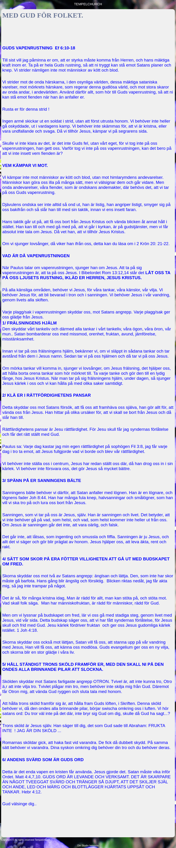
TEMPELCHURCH (88, 4)
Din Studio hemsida (88, 845)
